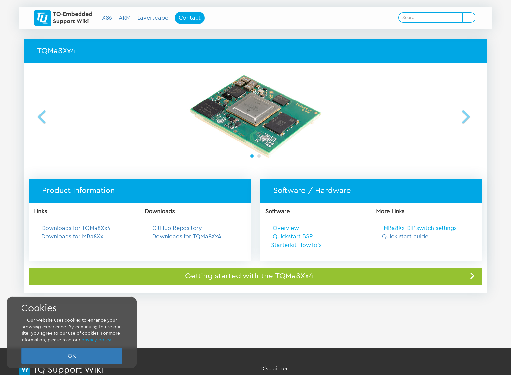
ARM (125, 17)
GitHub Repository (177, 228)
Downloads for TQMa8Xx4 (75, 228)
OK (72, 356)
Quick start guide (405, 236)
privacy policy (96, 340)
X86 (107, 17)
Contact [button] (190, 17)
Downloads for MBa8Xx (72, 236)
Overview (285, 228)
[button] (51, 116)
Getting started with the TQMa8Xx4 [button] (249, 276)
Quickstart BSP (292, 236)
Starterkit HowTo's (296, 245)
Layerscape (152, 17)
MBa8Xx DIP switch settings (420, 228)
